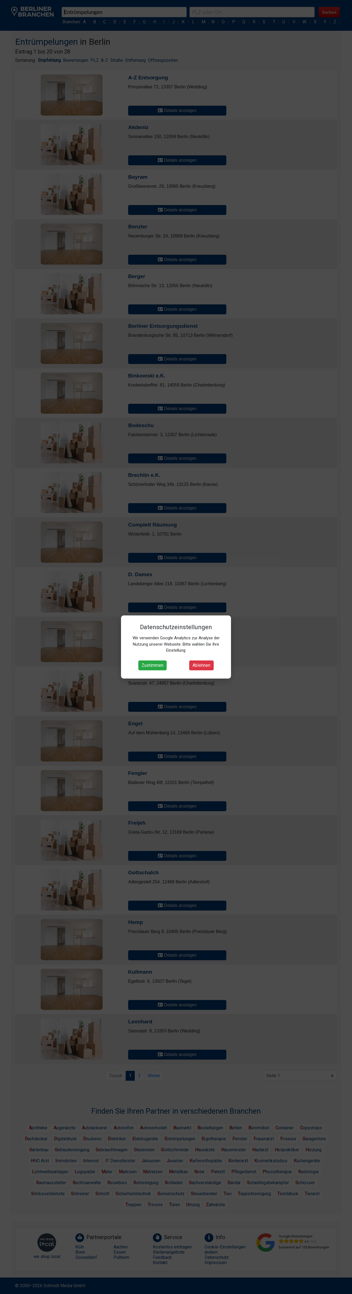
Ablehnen (201, 665)
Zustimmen (152, 665)
